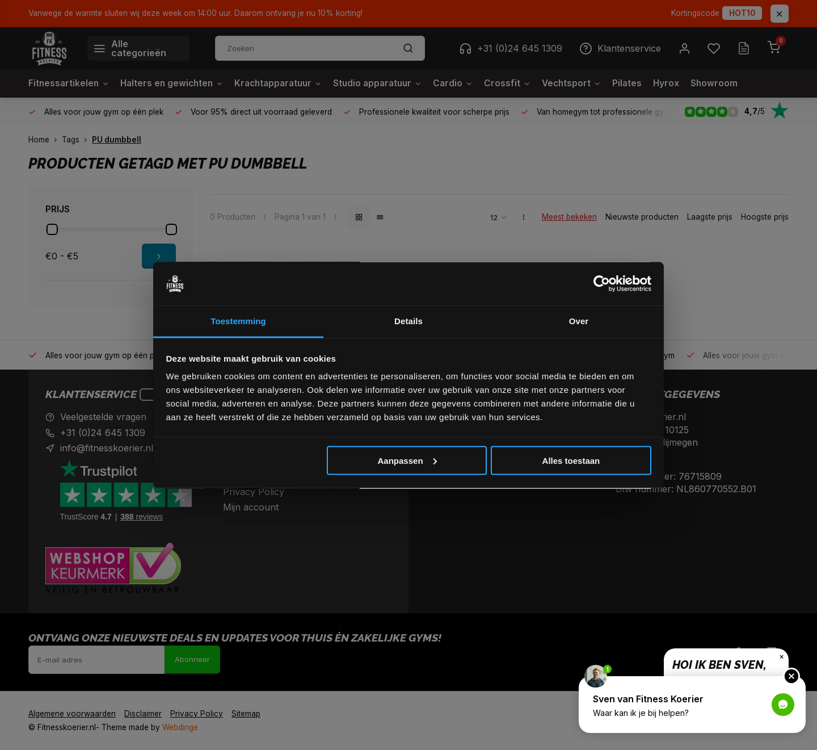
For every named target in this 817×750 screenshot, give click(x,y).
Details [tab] (408, 321)
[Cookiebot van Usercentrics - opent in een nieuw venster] (601, 283)
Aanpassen (407, 460)
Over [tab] (579, 321)
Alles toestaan (571, 460)
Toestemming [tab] (238, 321)
